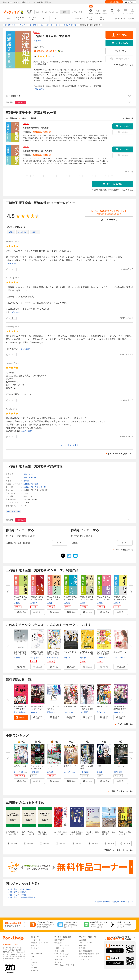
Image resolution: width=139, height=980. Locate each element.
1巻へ (23, 118)
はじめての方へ (120, 18)
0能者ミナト (102, 766)
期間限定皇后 (102, 706)
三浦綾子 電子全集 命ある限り (120, 598)
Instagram (34, 962)
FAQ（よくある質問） (62, 954)
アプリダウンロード (61, 945)
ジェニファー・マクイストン (124, 658)
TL (55, 18)
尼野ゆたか (51, 712)
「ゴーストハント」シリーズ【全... (36, 768)
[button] (21, 612)
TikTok (33, 965)
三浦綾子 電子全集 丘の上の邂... (21, 598)
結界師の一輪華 (20, 766)
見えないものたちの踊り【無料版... (103, 654)
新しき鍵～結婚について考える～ (60, 834)
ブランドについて (85, 943)
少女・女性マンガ (32, 18)
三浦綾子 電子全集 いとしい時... (104, 598)
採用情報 (82, 945)
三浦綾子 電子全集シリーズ (35, 487)
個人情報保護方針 (85, 951)
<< (27, 176)
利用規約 (82, 948)
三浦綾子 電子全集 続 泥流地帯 (37, 151)
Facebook (34, 971)
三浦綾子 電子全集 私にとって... (54, 598)
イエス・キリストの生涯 (124, 833)
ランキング (35, 948)
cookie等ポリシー (85, 957)
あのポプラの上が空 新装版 (76, 833)
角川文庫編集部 (19, 712)
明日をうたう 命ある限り (44, 833)
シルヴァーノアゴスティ (106, 658)
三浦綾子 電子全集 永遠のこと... (71, 598)
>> (112, 176)
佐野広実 (67, 658)
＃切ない (34, 232)
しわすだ (75, 772)
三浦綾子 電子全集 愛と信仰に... (37, 598)
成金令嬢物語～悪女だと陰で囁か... (120, 708)
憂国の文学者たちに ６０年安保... (20, 654)
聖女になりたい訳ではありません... (53, 654)
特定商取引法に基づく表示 (89, 954)
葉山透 (99, 772)
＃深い (11, 232)
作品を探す (58, 943)
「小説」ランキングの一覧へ (121, 791)
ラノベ (67, 18)
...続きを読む (39, 89)
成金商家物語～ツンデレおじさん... (36, 708)
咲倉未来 (50, 658)
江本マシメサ (35, 712)
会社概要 (82, 940)
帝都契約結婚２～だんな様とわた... (86, 708)
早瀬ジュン (59, 658)
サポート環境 (59, 951)
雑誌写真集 (101, 18)
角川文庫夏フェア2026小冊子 (20, 707)
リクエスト (58, 962)
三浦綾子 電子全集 (31, 484)
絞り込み (29, 12)
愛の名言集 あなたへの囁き (12, 833)
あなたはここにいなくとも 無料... (86, 654)
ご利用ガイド (131, 18)
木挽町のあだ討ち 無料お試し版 (36, 654)
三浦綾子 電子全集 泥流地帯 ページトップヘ (113, 902)
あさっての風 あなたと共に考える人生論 (28, 834)
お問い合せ (58, 959)
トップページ (36, 940)
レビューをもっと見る (69, 445)
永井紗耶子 (34, 658)
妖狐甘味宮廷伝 (70, 706)
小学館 (26, 481)
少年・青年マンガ (20, 18)
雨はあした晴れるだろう (92, 833)
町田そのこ (84, 658)
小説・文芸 (78, 18)
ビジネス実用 (90, 18)
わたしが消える (70, 652)
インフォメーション (61, 957)
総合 (9, 18)
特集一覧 (34, 945)
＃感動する (22, 232)
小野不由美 (34, 772)
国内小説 (32, 477)
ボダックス (24, 772)
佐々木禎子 (84, 712)
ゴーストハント (120, 766)
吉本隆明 (17, 658)
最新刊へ (34, 118)
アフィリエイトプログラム (64, 965)
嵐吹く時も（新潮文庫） (108, 833)
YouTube (34, 968)
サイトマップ (84, 959)
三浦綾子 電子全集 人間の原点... (87, 598)
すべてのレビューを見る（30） (120, 454)
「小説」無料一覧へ (125, 724)
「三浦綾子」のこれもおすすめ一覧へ (118, 850)
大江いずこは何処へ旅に (53, 707)
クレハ (16, 772)
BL (44, 18)
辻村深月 (50, 772)
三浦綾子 (37, 41)
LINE (32, 957)
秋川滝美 (67, 772)
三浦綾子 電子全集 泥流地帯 (35, 128)
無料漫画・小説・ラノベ (40, 943)
